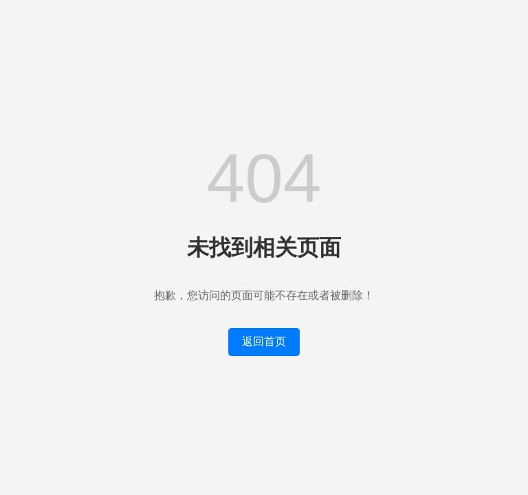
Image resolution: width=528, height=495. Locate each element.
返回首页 (264, 341)
